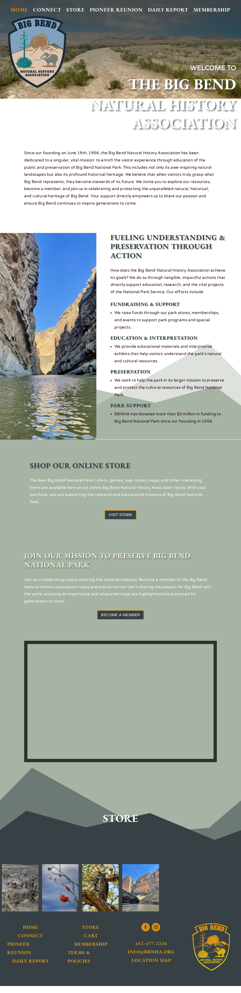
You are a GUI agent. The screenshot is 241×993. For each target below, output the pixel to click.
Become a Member (120, 620)
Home (19, 10)
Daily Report (168, 10)
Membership (211, 10)
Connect (47, 10)
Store (75, 10)
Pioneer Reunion (116, 10)
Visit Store (120, 516)
